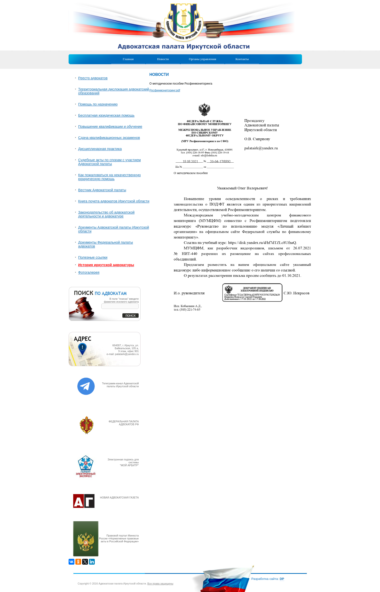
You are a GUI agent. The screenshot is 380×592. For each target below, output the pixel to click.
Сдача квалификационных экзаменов (109, 138)
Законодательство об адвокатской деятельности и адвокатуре (106, 214)
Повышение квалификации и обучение (110, 126)
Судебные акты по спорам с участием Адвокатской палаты (109, 162)
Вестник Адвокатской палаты (102, 190)
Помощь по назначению (98, 104)
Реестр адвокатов (93, 78)
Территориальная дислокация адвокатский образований (113, 91)
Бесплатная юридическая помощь (106, 115)
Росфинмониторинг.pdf (165, 90)
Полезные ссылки (93, 257)
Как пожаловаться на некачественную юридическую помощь (109, 177)
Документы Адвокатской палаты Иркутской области (113, 229)
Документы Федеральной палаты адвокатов (105, 244)
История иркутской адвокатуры (106, 265)
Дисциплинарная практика (100, 149)
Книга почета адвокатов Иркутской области (114, 201)
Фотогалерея (89, 272)
